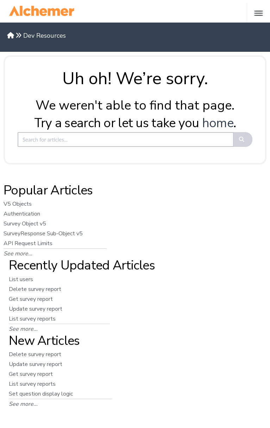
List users (21, 279)
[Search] (243, 139)
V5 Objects (18, 204)
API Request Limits (28, 243)
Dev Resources (44, 35)
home (217, 123)
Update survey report (35, 309)
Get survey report (31, 299)
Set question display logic (41, 394)
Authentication (22, 214)
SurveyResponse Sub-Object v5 (43, 233)
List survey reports (32, 319)
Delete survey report (35, 289)
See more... (18, 254)
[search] (126, 139)
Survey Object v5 (25, 224)
